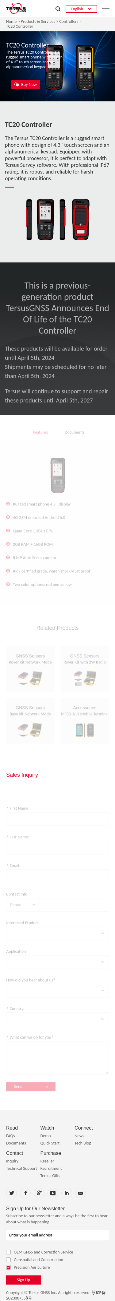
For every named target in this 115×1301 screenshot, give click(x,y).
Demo (45, 1135)
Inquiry (12, 1161)
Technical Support (21, 1168)
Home (11, 21)
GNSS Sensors (30, 660)
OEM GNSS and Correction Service (39, 1252)
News (79, 1135)
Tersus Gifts (50, 1175)
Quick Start (50, 1143)
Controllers (68, 21)
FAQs (10, 1135)
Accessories (84, 712)
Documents (16, 1143)
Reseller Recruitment (51, 1165)
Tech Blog (83, 1143)
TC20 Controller (19, 26)
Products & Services (38, 21)
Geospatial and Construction (34, 1259)
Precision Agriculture (28, 1267)
